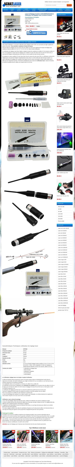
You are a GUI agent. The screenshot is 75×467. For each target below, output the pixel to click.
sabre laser (27, 455)
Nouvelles (62, 452)
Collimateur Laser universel (9, 399)
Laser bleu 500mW (62, 291)
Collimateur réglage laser (10, 377)
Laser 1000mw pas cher (62, 172)
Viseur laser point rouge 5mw (63, 56)
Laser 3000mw (42, 454)
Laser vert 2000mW (62, 250)
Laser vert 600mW (62, 245)
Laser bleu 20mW (62, 278)
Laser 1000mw (50, 454)
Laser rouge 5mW (62, 262)
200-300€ (60, 218)
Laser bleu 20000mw (63, 300)
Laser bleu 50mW (62, 283)
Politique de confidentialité (47, 452)
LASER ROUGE (19, 10)
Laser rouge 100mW (62, 266)
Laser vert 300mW (62, 238)
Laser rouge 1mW (62, 259)
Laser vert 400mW (62, 240)
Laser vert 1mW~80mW (63, 228)
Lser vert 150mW (62, 233)
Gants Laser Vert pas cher (63, 195)
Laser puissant (14, 452)
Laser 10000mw (34, 454)
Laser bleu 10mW (62, 276)
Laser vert (6, 454)
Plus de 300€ (61, 221)
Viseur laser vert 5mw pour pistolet (63, 34)
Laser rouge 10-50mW (63, 264)
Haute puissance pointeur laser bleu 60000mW (64, 150)
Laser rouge (18, 454)
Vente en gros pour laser (63, 307)
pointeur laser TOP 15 (63, 310)
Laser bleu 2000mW (62, 295)
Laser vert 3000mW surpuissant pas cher (21, 445)
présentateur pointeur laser (52, 455)
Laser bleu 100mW (62, 286)
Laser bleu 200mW (62, 288)
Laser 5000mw (34, 455)
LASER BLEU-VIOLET (26, 10)
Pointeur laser (7, 452)
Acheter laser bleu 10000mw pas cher (64, 445)
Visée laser (11, 454)
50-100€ (60, 211)
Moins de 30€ (61, 206)
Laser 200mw (7, 455)
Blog (67, 452)
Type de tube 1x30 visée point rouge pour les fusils (64, 80)
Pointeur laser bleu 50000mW (50, 445)
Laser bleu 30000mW (63, 303)
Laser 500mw (65, 454)
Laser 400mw (21, 455)
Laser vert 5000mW (62, 254)
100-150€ (60, 213)
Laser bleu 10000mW (63, 298)
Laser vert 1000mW (62, 247)
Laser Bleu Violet (26, 454)
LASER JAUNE (34, 10)
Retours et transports (36, 452)
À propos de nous (23, 452)
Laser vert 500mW (62, 242)
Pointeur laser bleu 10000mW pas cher (7, 445)
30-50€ (59, 209)
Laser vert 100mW (62, 230)
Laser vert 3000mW (62, 252)
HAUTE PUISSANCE (68, 10)
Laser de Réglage (11, 424)
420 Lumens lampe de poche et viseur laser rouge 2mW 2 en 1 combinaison (64, 127)
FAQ (29, 452)
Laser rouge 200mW (62, 269)
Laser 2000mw (57, 454)
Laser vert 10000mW (63, 257)
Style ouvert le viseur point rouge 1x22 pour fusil (64, 103)
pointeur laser (17, 416)
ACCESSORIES (52, 10)
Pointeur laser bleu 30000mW (35, 445)
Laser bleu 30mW (62, 281)
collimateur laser (41, 60)
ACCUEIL (6, 10)
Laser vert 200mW (62, 235)
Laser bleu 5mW (62, 274)
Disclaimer (56, 452)
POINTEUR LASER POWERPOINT (42, 10)
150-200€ (60, 216)
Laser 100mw (42, 455)
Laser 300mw (14, 455)
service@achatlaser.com (57, 463)
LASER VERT (12, 10)
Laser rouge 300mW (62, 271)
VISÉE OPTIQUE (60, 10)
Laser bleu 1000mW (62, 293)
